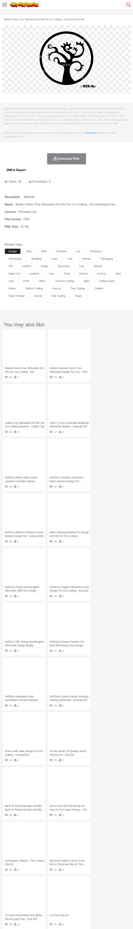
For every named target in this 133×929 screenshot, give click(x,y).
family (42, 894)
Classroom (49, 899)
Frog (113, 888)
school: (8, 899)
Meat (73, 905)
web (44, 251)
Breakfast (18, 905)
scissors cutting (64, 281)
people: (8, 893)
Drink (46, 905)
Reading (62, 899)
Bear (24, 888)
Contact (44, 921)
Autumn (27, 883)
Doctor (77, 894)
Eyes (91, 894)
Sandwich (83, 905)
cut (78, 251)
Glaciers (89, 883)
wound (83, 273)
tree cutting (77, 288)
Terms (16, 921)
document (64, 266)
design (13, 251)
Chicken (56, 888)
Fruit (66, 905)
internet (86, 258)
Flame (80, 883)
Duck (79, 888)
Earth (65, 883)
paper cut (14, 273)
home (110, 894)
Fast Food (56, 905)
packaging (107, 258)
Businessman (64, 894)
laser (54, 258)
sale (29, 251)
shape (44, 266)
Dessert (37, 905)
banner (98, 266)
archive (101, 273)
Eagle (87, 888)
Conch (56, 883)
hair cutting (58, 295)
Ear (84, 894)
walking (100, 894)
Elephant (97, 888)
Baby (26, 894)
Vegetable (106, 905)
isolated (34, 273)
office (42, 281)
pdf (10, 266)
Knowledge (115, 899)
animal (38, 295)
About (7, 921)
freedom (61, 251)
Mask (18, 894)
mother (51, 894)
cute (51, 273)
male (86, 281)
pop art (56, 288)
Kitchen (117, 905)
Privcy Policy (30, 921)
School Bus (95, 899)
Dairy (28, 905)
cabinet (98, 288)
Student (19, 899)
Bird (31, 888)
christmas (95, 251)
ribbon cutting (34, 288)
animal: (8, 888)
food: (7, 905)
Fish (106, 888)
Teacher (30, 899)
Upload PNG (69, 921)
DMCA (55, 921)
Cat (48, 888)
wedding (36, 258)
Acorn (18, 883)
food (67, 273)
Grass (99, 883)
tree (70, 258)
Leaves (37, 883)
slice (118, 273)
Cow (65, 888)
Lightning (109, 883)
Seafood (95, 905)
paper (78, 295)
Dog (72, 888)
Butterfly (40, 888)
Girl (123, 894)
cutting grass (107, 281)
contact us (91, 132)
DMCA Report (16, 170)
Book (39, 899)
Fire (72, 883)
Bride (33, 894)
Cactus (47, 883)
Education (82, 899)
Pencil (71, 899)
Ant (17, 888)
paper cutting (16, 295)
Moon (119, 883)
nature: (8, 882)
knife (26, 281)
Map (105, 899)
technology (15, 258)
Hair (117, 894)
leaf (11, 281)
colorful (26, 266)
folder (12, 288)
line (81, 266)
